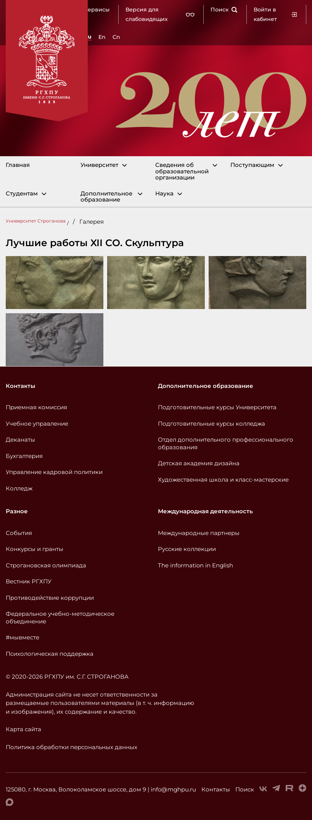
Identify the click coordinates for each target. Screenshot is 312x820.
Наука (164, 194)
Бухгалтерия (24, 456)
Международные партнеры (199, 533)
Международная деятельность (205, 511)
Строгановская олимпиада (46, 565)
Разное (17, 511)
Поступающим (252, 165)
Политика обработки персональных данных (71, 747)
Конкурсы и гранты (34, 549)
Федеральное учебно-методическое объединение (60, 617)
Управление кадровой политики (54, 472)
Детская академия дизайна (199, 463)
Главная (18, 165)
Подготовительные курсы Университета (217, 407)
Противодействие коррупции (50, 597)
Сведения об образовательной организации (182, 171)
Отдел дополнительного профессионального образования (225, 443)
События (19, 533)
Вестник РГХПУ (28, 581)
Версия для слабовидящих (160, 14)
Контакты (20, 385)
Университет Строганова (36, 221)
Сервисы (96, 9)
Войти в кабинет (275, 14)
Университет (99, 165)
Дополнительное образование (106, 197)
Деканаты (20, 439)
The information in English (195, 565)
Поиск (224, 9)
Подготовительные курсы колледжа (211, 423)
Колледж (19, 488)
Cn (116, 37)
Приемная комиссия (36, 407)
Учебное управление (37, 423)
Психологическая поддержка (49, 653)
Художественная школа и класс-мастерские (223, 479)
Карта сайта (23, 729)
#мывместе (22, 637)
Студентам (22, 194)
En (102, 37)
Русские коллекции (187, 549)
